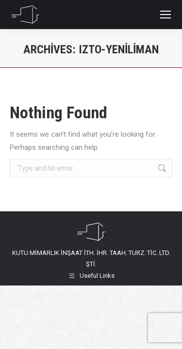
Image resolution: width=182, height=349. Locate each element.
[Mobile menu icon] (165, 14)
